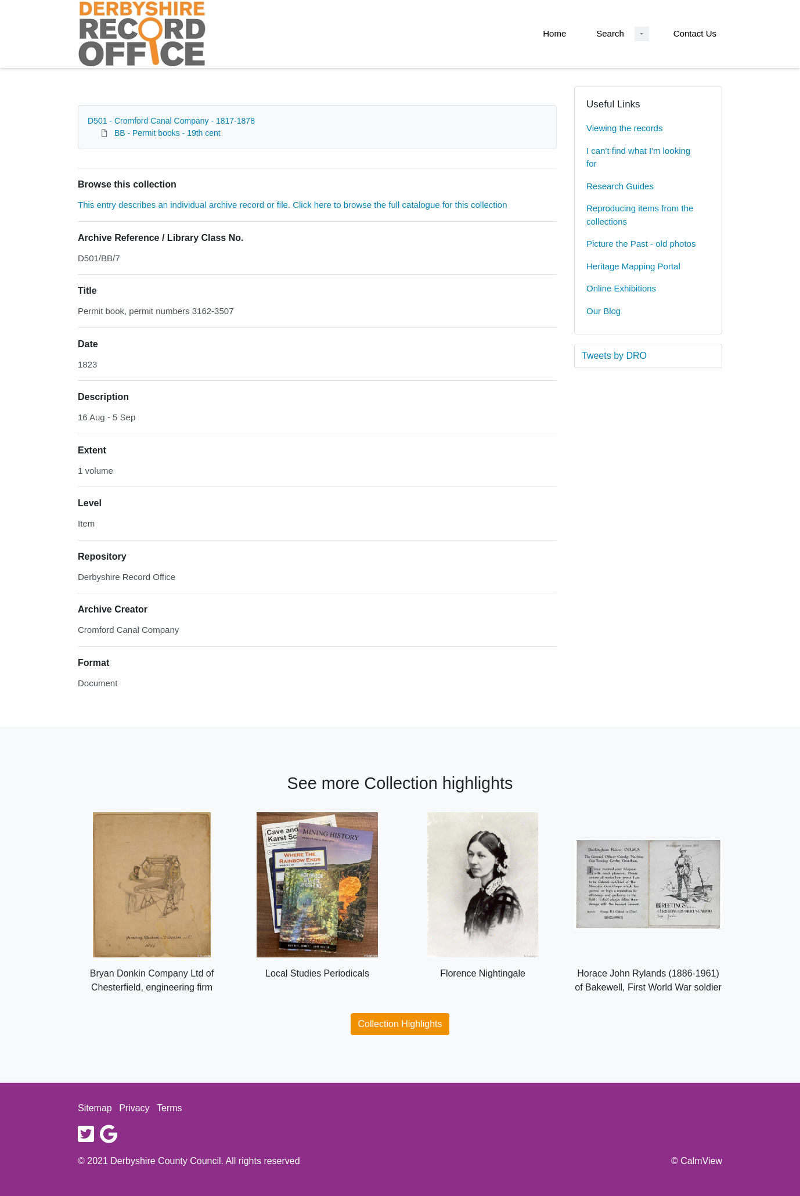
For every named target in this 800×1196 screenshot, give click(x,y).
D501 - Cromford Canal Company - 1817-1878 (171, 120)
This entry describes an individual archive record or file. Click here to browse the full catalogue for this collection (292, 205)
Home (554, 33)
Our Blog (603, 311)
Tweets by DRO (614, 356)
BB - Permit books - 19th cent (167, 133)
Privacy (134, 1108)
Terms (169, 1108)
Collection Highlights (400, 1024)
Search (610, 33)
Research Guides (620, 186)
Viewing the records (624, 128)
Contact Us (694, 33)
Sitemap (95, 1108)
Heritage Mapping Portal (633, 266)
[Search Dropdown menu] (642, 34)
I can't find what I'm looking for (638, 157)
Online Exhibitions (621, 288)
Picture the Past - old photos (641, 243)
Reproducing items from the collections (639, 214)
